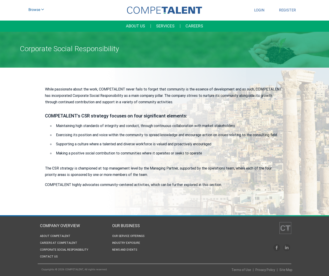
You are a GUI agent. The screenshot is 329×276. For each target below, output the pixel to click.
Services (165, 26)
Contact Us (49, 256)
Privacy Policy (265, 270)
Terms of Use (241, 270)
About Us (135, 26)
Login (259, 10)
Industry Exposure (126, 242)
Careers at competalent (58, 242)
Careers (194, 26)
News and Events (124, 249)
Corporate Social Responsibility (64, 249)
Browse (36, 10)
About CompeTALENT (55, 236)
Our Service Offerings (128, 236)
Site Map (285, 270)
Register (287, 10)
